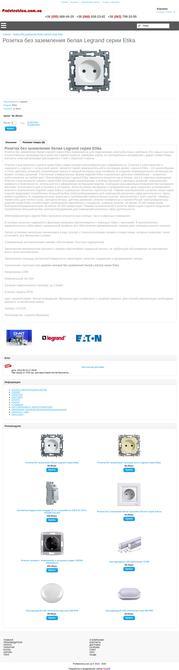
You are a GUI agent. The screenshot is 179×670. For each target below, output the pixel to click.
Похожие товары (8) (34, 142)
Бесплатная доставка (93, 367)
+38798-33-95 (122, 16)
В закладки (32, 122)
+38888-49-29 (59, 16)
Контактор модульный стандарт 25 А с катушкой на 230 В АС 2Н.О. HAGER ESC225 (52, 511)
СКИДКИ (16, 392)
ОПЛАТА (16, 399)
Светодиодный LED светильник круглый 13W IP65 (52, 610)
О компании (17, 404)
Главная (64, 2)
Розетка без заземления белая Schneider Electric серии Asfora (129, 511)
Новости (16, 402)
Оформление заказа (90, 2)
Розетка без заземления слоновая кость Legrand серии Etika (129, 462)
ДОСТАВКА (17, 397)
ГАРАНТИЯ (17, 395)
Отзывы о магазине (110, 2)
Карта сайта (17, 414)
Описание (11, 142)
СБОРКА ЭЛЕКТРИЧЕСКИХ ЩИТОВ (29, 390)
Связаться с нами (20, 412)
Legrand (23, 101)
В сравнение (33, 124)
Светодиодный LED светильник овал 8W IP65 (129, 610)
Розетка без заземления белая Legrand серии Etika (52, 462)
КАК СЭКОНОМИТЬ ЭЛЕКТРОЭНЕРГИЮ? (32, 407)
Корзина (74, 2)
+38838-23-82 (90, 16)
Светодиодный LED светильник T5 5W (129, 562)
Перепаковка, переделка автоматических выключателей (39, 409)
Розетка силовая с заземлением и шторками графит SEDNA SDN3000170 (52, 561)
